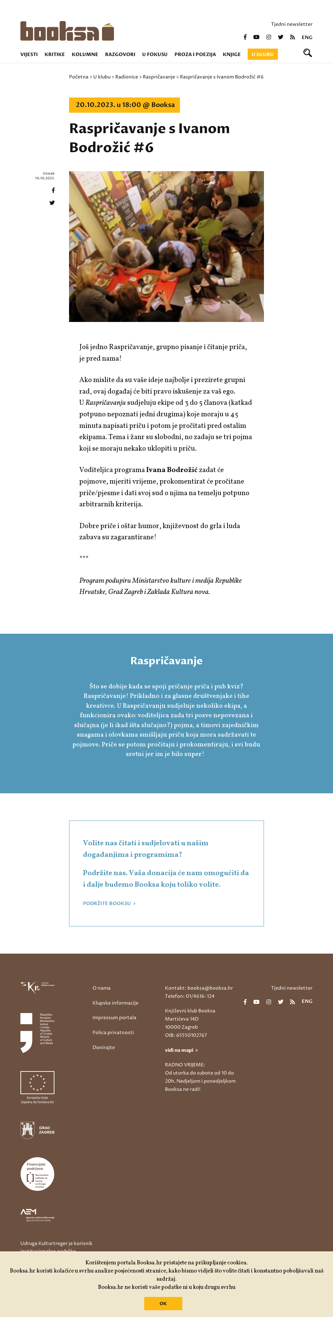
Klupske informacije (115, 1003)
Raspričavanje (159, 77)
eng (307, 37)
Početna (78, 77)
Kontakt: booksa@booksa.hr (199, 988)
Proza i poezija (195, 54)
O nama (102, 988)
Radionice (126, 77)
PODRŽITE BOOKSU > (109, 904)
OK (163, 1304)
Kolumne (85, 54)
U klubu (263, 54)
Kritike (55, 54)
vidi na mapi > (181, 1050)
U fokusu (155, 54)
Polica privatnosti (113, 1032)
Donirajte (104, 1047)
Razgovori (120, 54)
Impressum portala (114, 1017)
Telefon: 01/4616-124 (190, 996)
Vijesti (29, 54)
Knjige (232, 54)
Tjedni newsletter (292, 24)
